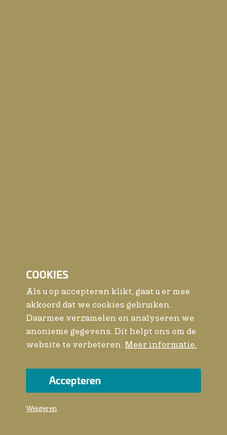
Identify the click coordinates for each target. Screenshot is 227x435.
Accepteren (75, 379)
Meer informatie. (161, 345)
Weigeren (41, 409)
